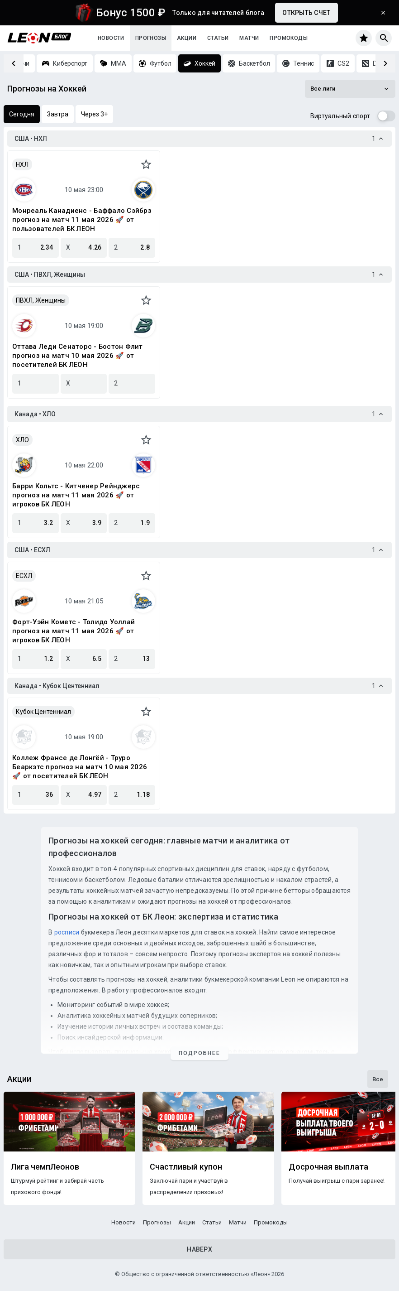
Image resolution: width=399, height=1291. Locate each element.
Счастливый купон (186, 1166)
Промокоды (289, 38)
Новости (111, 38)
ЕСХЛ (24, 575)
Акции (186, 38)
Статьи (217, 38)
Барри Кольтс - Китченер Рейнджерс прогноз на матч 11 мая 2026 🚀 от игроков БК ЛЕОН (76, 495)
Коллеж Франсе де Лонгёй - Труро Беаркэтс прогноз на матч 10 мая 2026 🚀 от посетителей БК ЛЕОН (79, 767)
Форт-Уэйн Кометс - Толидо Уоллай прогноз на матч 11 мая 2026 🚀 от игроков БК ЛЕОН (73, 631)
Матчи (249, 38)
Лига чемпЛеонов (45, 1166)
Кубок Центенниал (43, 711)
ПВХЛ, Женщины (41, 300)
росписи (67, 932)
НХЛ (22, 164)
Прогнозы (150, 38)
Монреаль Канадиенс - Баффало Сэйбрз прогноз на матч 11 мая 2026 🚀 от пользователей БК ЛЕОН (82, 220)
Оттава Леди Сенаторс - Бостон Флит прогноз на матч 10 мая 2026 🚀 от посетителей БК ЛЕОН (77, 355)
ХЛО (22, 439)
